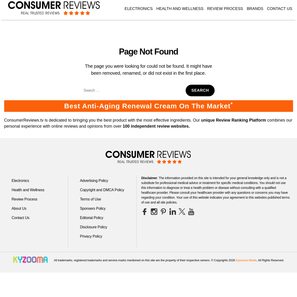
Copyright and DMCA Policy (102, 190)
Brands (255, 8)
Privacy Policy (91, 236)
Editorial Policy (91, 218)
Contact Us (279, 8)
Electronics (139, 8)
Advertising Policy (94, 181)
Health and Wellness (179, 8)
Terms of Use (90, 199)
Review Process (225, 8)
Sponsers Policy (93, 208)
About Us (19, 208)
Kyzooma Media (246, 260)
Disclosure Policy (93, 227)
